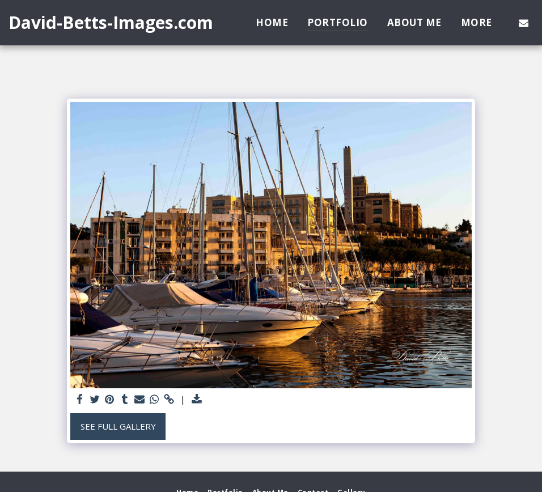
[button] (523, 23)
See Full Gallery (118, 426)
